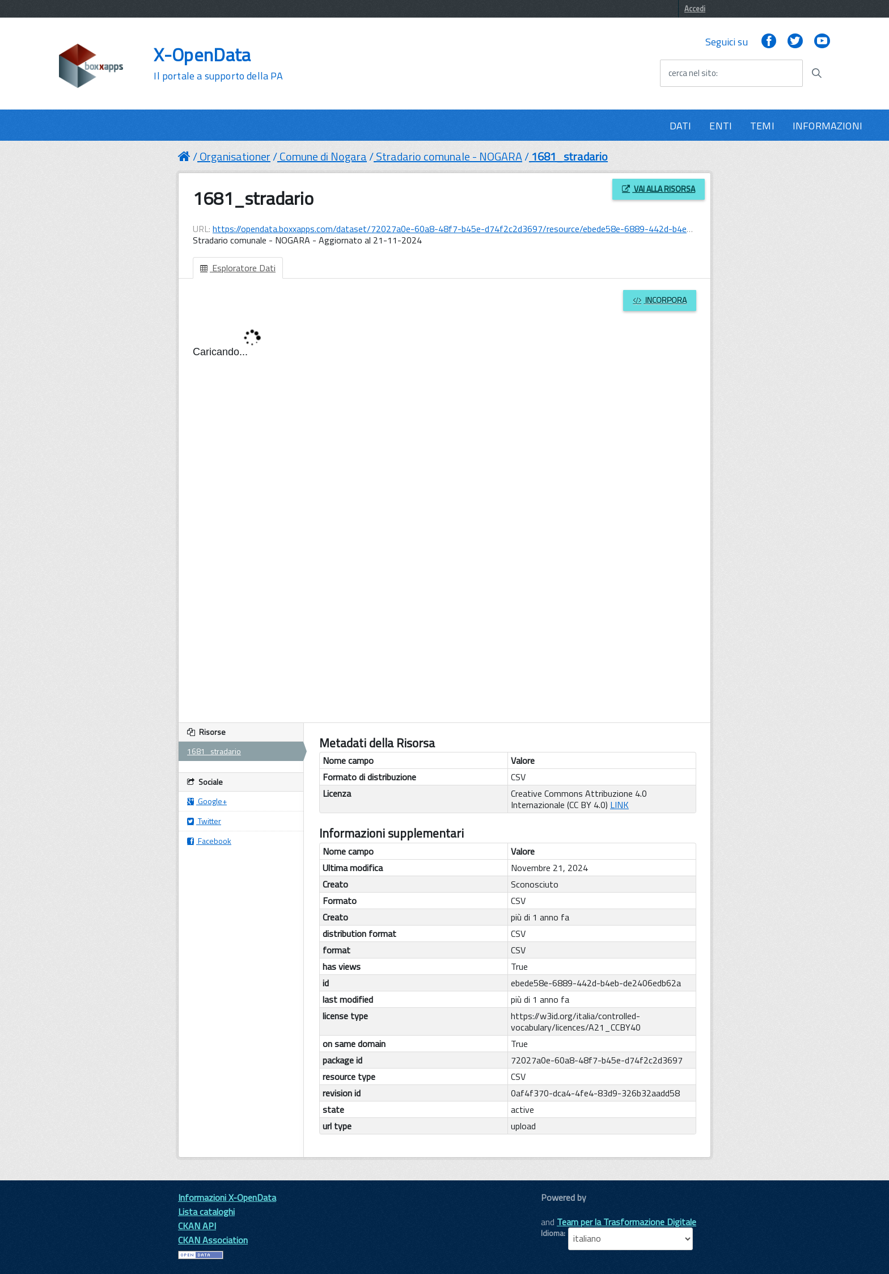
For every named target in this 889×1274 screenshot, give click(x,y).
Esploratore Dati (238, 268)
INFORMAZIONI (827, 125)
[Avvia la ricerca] (816, 73)
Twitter (204, 821)
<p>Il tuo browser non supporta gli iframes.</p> (444, 513)
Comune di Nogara (323, 156)
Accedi (694, 8)
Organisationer (235, 156)
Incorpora (660, 300)
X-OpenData (218, 63)
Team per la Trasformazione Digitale (626, 1222)
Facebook (209, 841)
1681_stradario (569, 156)
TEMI (762, 125)
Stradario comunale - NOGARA (449, 156)
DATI (681, 125)
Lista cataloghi (206, 1211)
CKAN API (197, 1226)
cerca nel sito (692, 73)
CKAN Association (213, 1240)
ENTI (720, 125)
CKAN (560, 1210)
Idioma (552, 1233)
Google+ (207, 801)
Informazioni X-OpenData (227, 1197)
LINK (619, 805)
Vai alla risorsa (658, 189)
